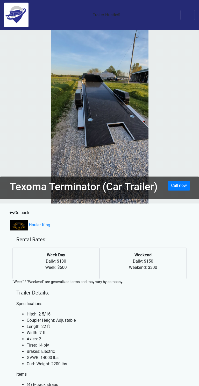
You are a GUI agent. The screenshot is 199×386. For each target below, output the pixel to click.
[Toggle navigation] (187, 15)
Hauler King (30, 224)
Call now (179, 185)
